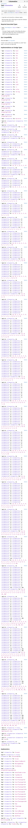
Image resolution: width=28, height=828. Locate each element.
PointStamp (15, 756)
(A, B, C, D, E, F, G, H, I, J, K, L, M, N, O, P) (14, 295)
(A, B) (23, 126)
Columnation (13, 1)
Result (4, 745)
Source (2, 7)
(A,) (5, 122)
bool (17, 51)
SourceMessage (19, 811)
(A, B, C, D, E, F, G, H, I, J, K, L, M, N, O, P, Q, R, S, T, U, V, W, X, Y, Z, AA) (14, 561)
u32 (17, 79)
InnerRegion (10, 12)
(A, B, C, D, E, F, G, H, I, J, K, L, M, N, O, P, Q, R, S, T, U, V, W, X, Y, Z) (14, 532)
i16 (17, 63)
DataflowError (19, 813)
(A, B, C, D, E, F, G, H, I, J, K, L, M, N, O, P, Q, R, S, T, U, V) (14, 426)
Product (14, 824)
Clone (18, 727)
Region (17, 12)
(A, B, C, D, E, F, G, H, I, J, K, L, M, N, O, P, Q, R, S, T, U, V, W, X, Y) (14, 505)
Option (6, 735)
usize (17, 89)
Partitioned (4, 820)
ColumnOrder (18, 777)
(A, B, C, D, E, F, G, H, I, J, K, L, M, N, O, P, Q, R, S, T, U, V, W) (14, 452)
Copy (7, 818)
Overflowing (18, 779)
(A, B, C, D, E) (17, 147)
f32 (17, 55)
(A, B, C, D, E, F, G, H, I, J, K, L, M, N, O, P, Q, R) (14, 335)
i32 (17, 65)
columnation (4, 3)
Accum (16, 759)
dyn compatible (11, 40)
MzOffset (17, 816)
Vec (5, 739)
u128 (17, 84)
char (17, 53)
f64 (17, 58)
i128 (17, 70)
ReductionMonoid (20, 761)
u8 (16, 75)
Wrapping (4, 96)
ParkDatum (18, 766)
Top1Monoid (18, 775)
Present (17, 752)
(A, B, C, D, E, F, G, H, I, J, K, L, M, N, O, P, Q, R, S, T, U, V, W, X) (14, 477)
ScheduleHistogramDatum (8, 770)
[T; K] (10, 731)
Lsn (16, 808)
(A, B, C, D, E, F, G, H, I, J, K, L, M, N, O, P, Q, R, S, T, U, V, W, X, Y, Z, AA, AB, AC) (14, 623)
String (18, 91)
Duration (18, 118)
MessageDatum (19, 763)
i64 (17, 67)
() (16, 87)
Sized (17, 11)
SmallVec (4, 731)
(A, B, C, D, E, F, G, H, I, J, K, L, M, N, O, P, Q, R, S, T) (14, 378)
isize (17, 72)
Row (16, 803)
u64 (17, 82)
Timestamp (18, 806)
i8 (16, 60)
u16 (17, 77)
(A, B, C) (15, 132)
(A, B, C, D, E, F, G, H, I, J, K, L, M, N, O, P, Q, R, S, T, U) (14, 402)
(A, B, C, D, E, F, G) (19, 165)
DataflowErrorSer (20, 772)
